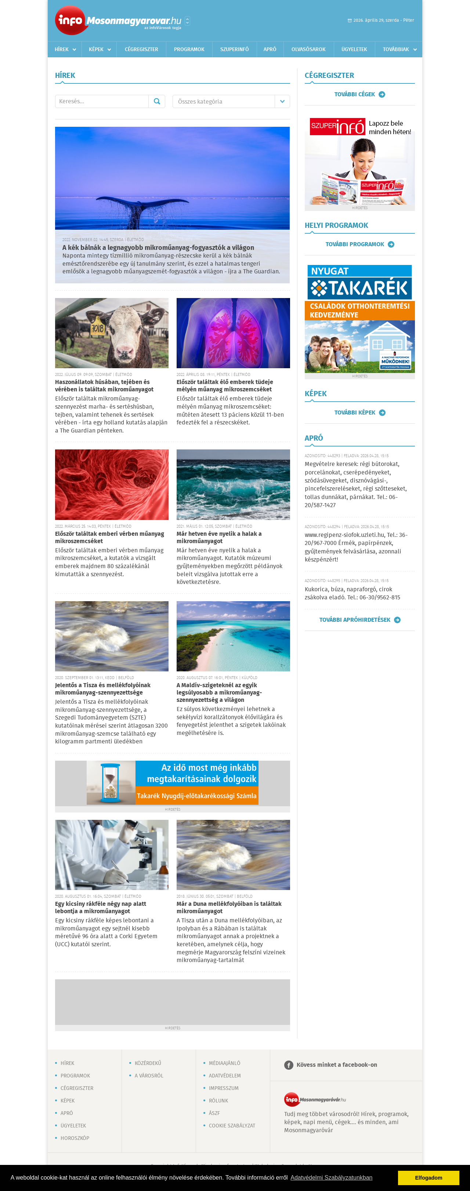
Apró (270, 50)
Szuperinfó (234, 50)
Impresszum (224, 1088)
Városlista (187, 21)
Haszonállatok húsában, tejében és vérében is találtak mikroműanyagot (104, 386)
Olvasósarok (309, 50)
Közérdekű (148, 1063)
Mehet (156, 101)
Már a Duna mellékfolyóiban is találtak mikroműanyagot (229, 908)
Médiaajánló (225, 1063)
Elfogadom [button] (428, 1178)
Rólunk (218, 1101)
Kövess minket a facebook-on (337, 1065)
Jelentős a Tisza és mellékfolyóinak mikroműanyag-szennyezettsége (103, 689)
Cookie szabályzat (232, 1126)
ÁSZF (214, 1113)
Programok (189, 50)
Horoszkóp (75, 1138)
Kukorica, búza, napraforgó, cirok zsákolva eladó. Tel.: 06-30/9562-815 (352, 593)
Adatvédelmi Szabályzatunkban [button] (331, 1177)
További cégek (355, 94)
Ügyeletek (354, 50)
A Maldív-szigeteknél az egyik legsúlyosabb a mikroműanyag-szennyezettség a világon (219, 693)
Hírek (62, 50)
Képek (96, 50)
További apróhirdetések (354, 620)
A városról (149, 1076)
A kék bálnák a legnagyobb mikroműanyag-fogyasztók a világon (158, 248)
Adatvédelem (225, 1076)
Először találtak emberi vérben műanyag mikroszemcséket (109, 538)
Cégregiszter (141, 50)
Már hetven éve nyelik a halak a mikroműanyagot (219, 538)
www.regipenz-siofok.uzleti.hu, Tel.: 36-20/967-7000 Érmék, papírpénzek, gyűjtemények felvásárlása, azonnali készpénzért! (356, 547)
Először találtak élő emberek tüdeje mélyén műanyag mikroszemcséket (225, 386)
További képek (355, 412)
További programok (355, 244)
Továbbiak (396, 50)
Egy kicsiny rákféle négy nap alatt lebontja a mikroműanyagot (100, 908)
